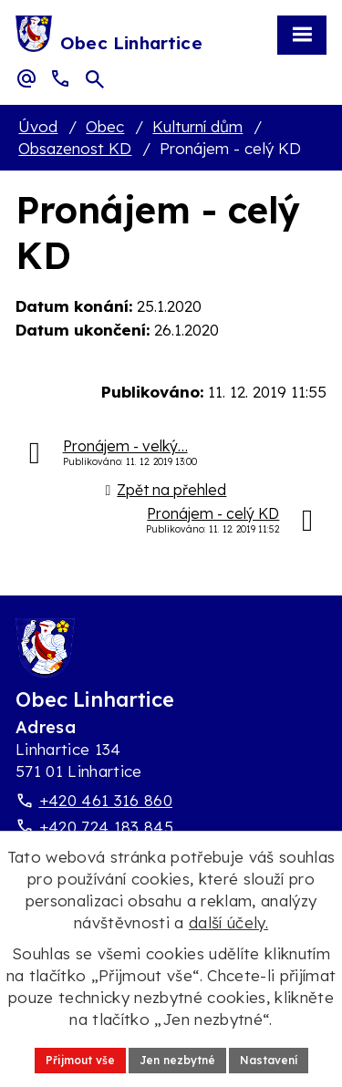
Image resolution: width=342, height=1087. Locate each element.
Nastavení (268, 1060)
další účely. (228, 922)
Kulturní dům (197, 126)
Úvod (37, 126)
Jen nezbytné (177, 1060)
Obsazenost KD (74, 148)
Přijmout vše (80, 1060)
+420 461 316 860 (105, 800)
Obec (105, 126)
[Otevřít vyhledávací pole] (95, 79)
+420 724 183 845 (106, 826)
